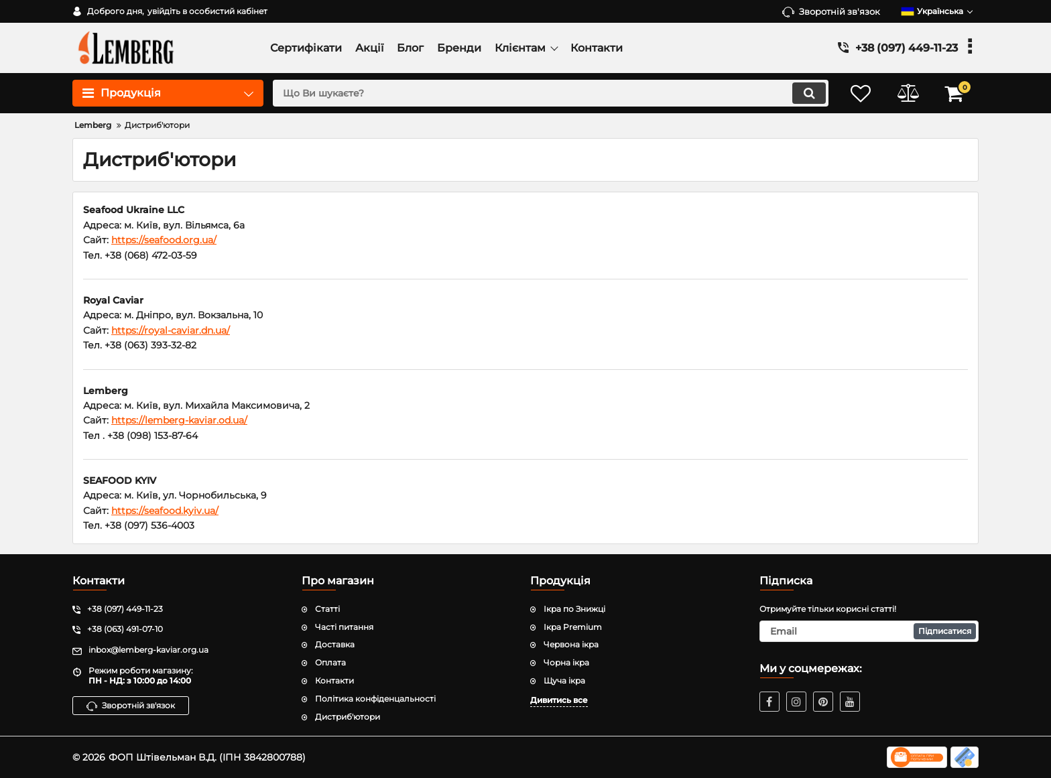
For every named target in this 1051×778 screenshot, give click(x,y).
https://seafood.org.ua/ (164, 240)
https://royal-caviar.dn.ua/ (170, 330)
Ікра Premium (573, 627)
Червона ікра (571, 644)
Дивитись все (559, 700)
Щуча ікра (564, 680)
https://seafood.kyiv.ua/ (165, 511)
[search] (550, 93)
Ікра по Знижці (574, 609)
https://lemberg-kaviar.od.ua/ (179, 420)
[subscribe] (869, 631)
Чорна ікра (566, 662)
